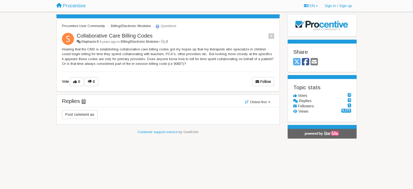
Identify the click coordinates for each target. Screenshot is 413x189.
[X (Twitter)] (297, 62)
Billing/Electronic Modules (131, 26)
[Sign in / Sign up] (338, 5)
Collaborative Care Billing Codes (115, 36)
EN (311, 6)
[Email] (314, 62)
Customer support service (157, 132)
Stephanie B (90, 42)
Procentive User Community (83, 26)
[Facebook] (305, 62)
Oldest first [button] (257, 102)
